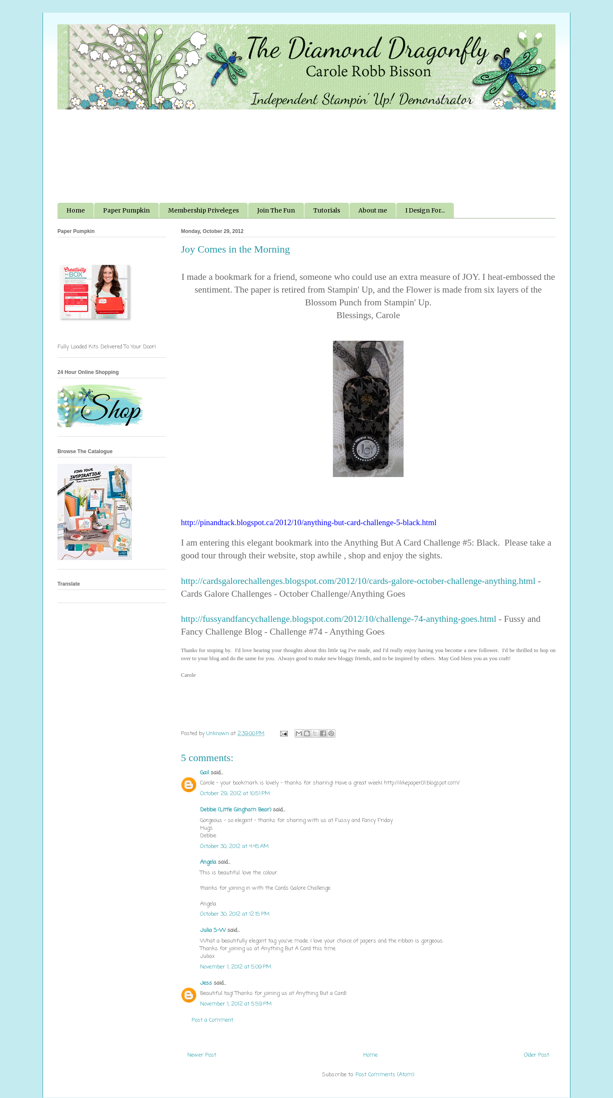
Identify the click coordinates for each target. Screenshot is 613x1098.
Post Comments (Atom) (384, 1075)
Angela (208, 862)
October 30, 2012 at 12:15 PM (234, 914)
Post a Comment (212, 1020)
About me (372, 210)
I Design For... (425, 210)
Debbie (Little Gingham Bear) (235, 810)
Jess (206, 983)
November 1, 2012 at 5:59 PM (236, 1004)
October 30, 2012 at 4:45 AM (234, 846)
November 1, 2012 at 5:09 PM (235, 967)
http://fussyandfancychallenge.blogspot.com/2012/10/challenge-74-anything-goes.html (338, 619)
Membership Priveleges (203, 210)
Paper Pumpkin (126, 210)
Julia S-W (213, 930)
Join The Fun (276, 210)
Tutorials (326, 210)
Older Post (536, 1055)
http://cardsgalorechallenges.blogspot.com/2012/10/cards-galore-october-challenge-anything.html (358, 581)
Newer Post (201, 1055)
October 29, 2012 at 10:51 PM (235, 794)
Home (75, 210)
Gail (204, 773)
